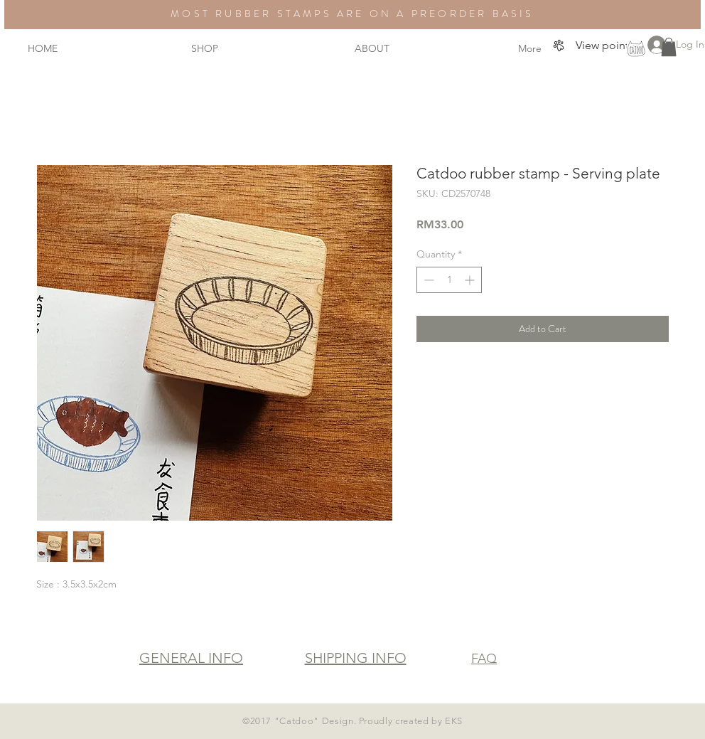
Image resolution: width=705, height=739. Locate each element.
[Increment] (471, 279)
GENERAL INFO (191, 657)
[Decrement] (427, 279)
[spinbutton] (449, 279)
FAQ (484, 658)
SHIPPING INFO (356, 657)
